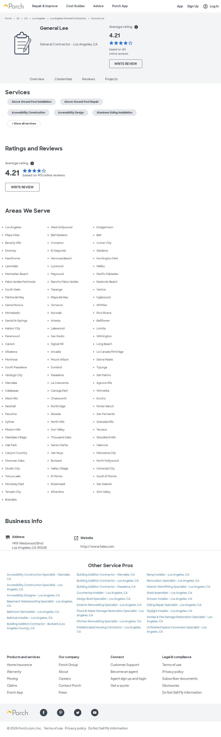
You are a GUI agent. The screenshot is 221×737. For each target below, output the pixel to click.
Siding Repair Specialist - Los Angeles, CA (174, 605)
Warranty (14, 672)
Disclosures (170, 686)
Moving (12, 679)
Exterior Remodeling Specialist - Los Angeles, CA (109, 605)
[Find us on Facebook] (43, 712)
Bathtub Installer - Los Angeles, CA (29, 618)
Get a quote (119, 686)
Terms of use (171, 665)
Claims (12, 686)
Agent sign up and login (128, 679)
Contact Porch (70, 686)
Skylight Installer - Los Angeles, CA (169, 611)
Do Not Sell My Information (182, 692)
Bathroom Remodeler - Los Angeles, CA (33, 612)
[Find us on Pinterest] (60, 712)
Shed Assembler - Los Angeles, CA (169, 593)
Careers (65, 679)
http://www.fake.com (97, 547)
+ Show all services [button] (24, 123)
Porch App (120, 6)
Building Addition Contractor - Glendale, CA (106, 574)
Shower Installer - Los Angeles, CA (169, 599)
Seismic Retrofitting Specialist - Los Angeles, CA (178, 587)
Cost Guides (75, 6)
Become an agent (124, 672)
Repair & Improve (45, 6)
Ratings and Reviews (34, 148)
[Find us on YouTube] (94, 712)
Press (63, 692)
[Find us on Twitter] (77, 712)
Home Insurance (19, 665)
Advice (98, 6)
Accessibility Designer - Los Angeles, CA (33, 595)
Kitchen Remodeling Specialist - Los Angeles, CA (109, 621)
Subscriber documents (179, 679)
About (63, 672)
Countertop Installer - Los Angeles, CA (102, 593)
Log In (211, 6)
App (180, 6)
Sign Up (193, 6)
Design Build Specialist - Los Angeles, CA (103, 599)
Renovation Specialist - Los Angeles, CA (173, 580)
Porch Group (68, 665)
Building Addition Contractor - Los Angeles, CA (108, 580)
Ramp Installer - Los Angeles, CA (168, 574)
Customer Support (124, 665)
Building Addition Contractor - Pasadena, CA (106, 587)
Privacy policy (172, 672)
